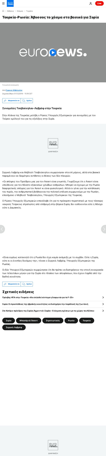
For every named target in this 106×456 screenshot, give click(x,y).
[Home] (3, 11)
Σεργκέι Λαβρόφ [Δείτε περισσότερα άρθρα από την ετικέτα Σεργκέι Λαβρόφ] (14, 327)
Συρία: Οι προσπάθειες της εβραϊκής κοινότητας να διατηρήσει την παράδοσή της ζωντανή (45, 304)
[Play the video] (53, 52)
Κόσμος (20, 11)
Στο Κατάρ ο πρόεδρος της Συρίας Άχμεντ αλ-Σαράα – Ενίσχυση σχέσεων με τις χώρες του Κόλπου (48, 310)
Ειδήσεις (10, 11)
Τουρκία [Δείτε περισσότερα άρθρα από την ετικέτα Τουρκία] (87, 320)
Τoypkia (29, 11)
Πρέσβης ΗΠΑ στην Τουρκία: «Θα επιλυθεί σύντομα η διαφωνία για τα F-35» (37, 297)
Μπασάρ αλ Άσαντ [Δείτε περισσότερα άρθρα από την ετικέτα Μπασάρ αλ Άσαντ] (29, 320)
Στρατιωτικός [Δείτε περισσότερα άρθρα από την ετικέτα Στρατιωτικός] (53, 320)
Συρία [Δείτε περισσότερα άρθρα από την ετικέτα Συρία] (8, 320)
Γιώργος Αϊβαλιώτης (14, 90)
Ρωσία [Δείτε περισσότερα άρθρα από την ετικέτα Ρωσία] (71, 320)
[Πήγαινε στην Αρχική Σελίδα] (10, 3)
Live (99, 3)
